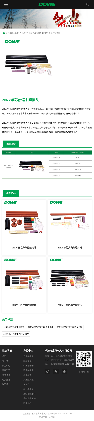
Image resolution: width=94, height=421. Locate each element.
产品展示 (23, 33)
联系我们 (6, 384)
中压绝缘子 (28, 366)
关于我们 (6, 361)
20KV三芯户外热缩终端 (24, 247)
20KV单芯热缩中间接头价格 (40, 327)
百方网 (52, 417)
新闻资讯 (6, 370)
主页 (16, 33)
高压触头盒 (28, 380)
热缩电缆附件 (29, 398)
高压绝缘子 (28, 370)
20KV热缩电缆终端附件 (38, 33)
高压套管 (27, 375)
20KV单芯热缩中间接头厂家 (69, 327)
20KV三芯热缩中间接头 (70, 305)
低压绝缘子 (28, 356)
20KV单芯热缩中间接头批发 (16, 334)
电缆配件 (27, 403)
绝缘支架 (27, 361)
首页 (4, 356)
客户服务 (6, 380)
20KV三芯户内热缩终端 (24, 305)
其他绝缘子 (28, 389)
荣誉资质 (6, 375)
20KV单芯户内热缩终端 (70, 247)
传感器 (26, 384)
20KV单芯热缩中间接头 (14, 327)
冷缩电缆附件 (29, 394)
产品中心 (6, 366)
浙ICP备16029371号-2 (63, 414)
